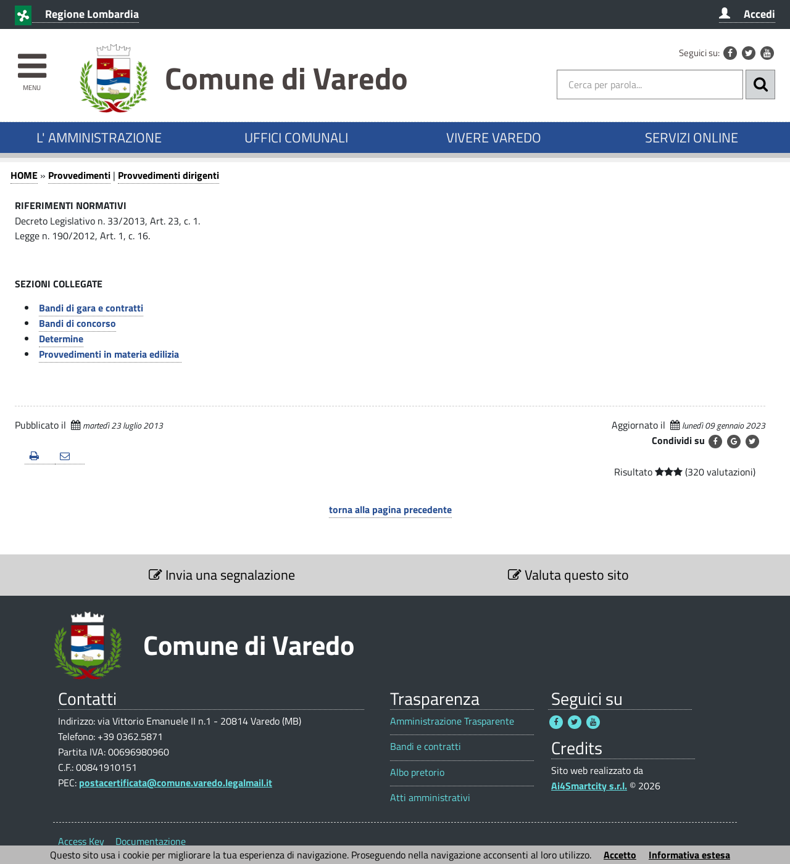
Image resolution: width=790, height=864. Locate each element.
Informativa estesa (689, 854)
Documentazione (150, 841)
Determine (61, 338)
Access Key (81, 841)
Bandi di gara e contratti (91, 307)
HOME (24, 175)
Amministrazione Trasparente (452, 721)
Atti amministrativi (430, 798)
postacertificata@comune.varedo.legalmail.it (175, 782)
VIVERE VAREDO (493, 137)
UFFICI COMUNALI (296, 137)
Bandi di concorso (77, 323)
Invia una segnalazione (222, 575)
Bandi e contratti (425, 746)
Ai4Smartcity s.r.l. (589, 785)
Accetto (620, 854)
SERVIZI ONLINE (691, 137)
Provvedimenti (79, 175)
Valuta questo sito (568, 575)
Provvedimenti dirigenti (168, 175)
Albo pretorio (417, 772)
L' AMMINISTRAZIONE (99, 137)
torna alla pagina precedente (390, 509)
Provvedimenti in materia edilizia (110, 354)
